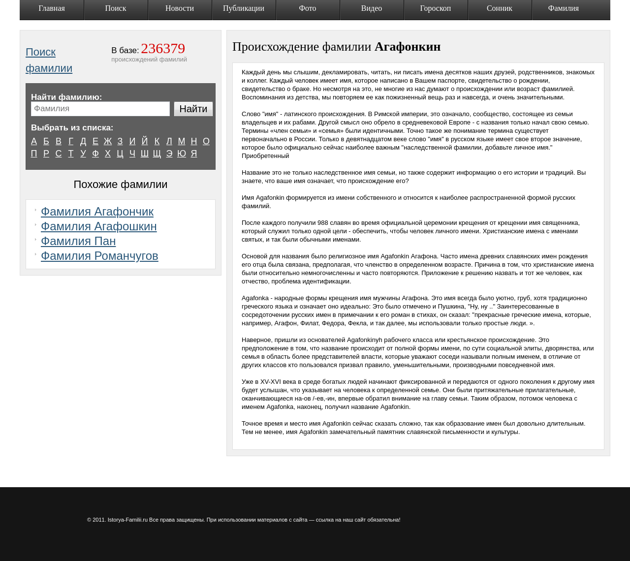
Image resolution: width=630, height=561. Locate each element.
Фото (307, 8)
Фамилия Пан (78, 241)
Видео (371, 8)
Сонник (499, 8)
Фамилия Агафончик (97, 211)
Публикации (243, 8)
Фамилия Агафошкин (99, 226)
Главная (51, 8)
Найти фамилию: (66, 97)
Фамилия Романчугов (99, 255)
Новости (179, 8)
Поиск (115, 8)
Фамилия (563, 8)
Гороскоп (435, 8)
